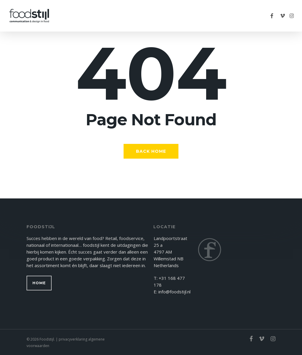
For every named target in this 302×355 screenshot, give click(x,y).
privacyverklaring (73, 339)
